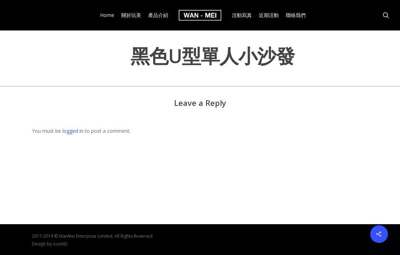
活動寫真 (242, 15)
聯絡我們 (296, 15)
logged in (72, 131)
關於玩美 (131, 15)
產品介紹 (158, 15)
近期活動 (269, 15)
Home (107, 15)
